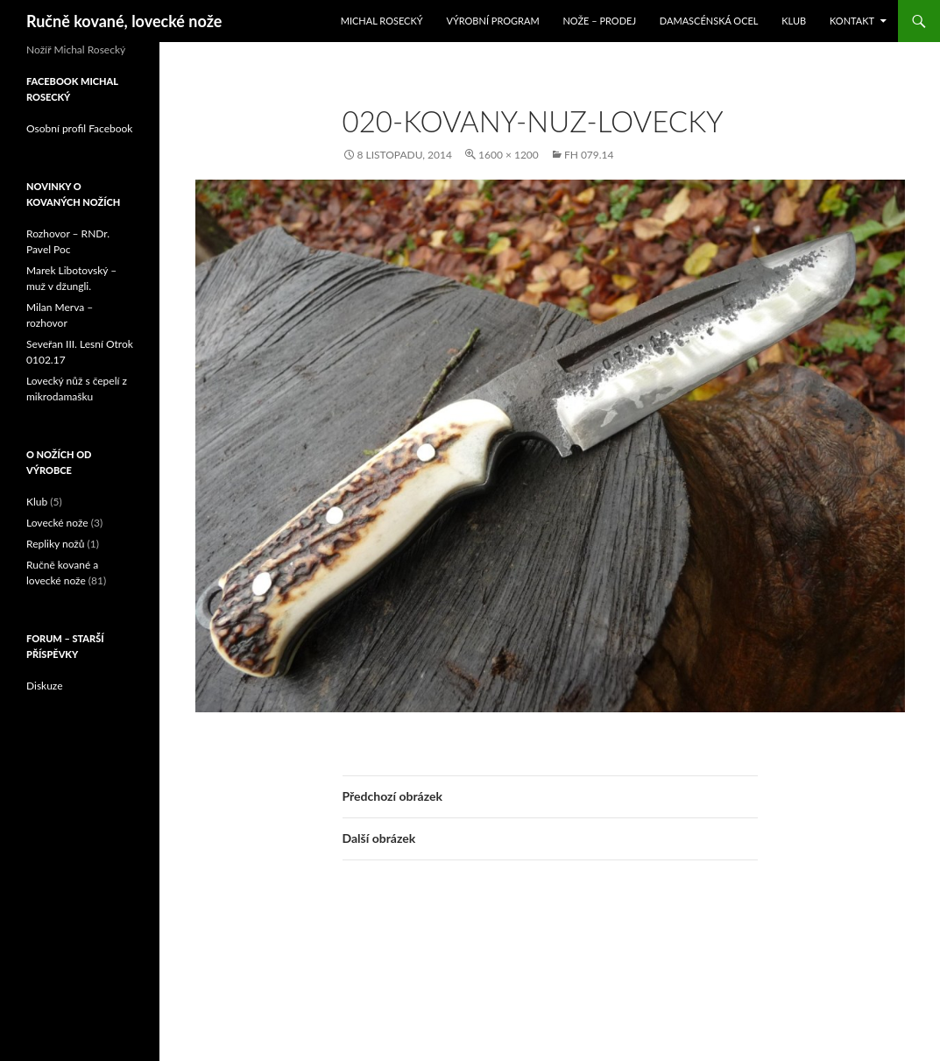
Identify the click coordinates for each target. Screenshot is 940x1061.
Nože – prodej (599, 20)
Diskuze (44, 685)
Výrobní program (492, 20)
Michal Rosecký (382, 20)
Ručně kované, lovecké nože (124, 21)
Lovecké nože (57, 522)
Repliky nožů (55, 543)
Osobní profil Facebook (79, 128)
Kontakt (852, 20)
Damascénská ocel (709, 20)
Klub (793, 20)
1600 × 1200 (508, 154)
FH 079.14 (589, 154)
